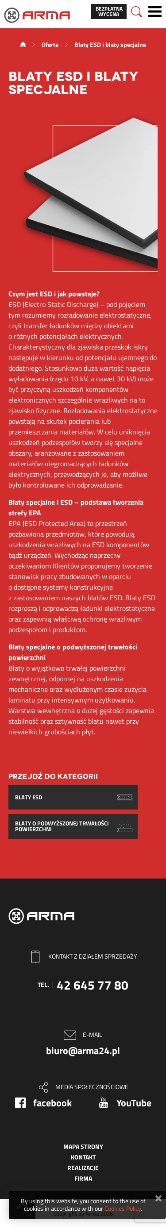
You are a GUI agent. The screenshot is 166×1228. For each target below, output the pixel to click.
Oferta (50, 44)
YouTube (133, 1103)
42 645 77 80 (92, 984)
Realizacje (83, 1167)
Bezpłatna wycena (109, 11)
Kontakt (83, 1157)
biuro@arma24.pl (83, 1050)
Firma (83, 1178)
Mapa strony (83, 1146)
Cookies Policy (122, 1208)
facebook (52, 1103)
